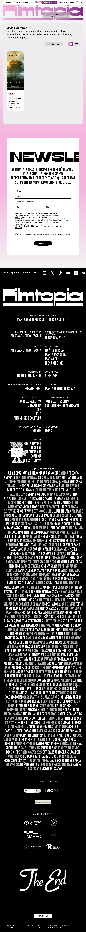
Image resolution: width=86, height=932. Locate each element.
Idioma (48, 207)
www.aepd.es (21, 224)
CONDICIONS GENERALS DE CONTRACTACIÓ (59, 927)
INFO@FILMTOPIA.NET (20, 273)
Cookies (29, 926)
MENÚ (8, 4)
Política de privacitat (10, 927)
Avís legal (39, 927)
